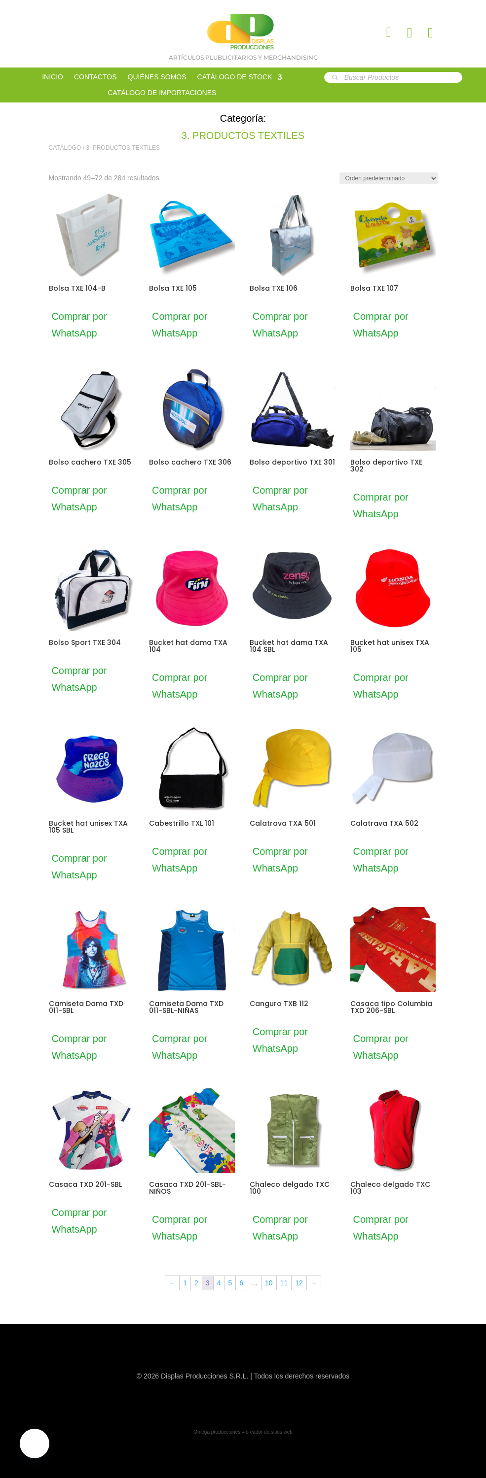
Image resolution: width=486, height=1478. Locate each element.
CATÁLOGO (65, 147)
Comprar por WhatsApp (86, 324)
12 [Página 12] (299, 1283)
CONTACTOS (95, 77)
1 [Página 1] (185, 1283)
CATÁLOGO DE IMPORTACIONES (162, 93)
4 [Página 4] (219, 1283)
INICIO (52, 77)
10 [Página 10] (269, 1283)
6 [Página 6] (241, 1283)
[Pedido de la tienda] (388, 178)
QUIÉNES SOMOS (157, 77)
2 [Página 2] (196, 1283)
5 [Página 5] (230, 1283)
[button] (34, 1443)
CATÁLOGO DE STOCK (234, 77)
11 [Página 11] (284, 1283)
